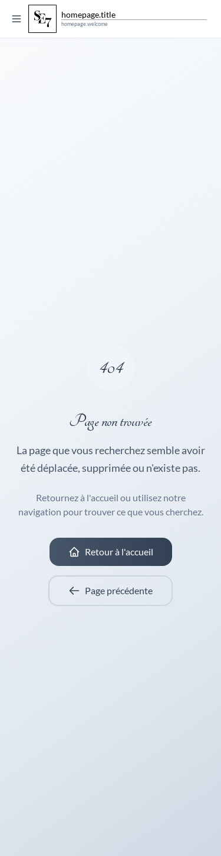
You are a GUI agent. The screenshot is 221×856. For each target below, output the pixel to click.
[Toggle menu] (16, 18)
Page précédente (110, 591)
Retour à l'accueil (110, 552)
